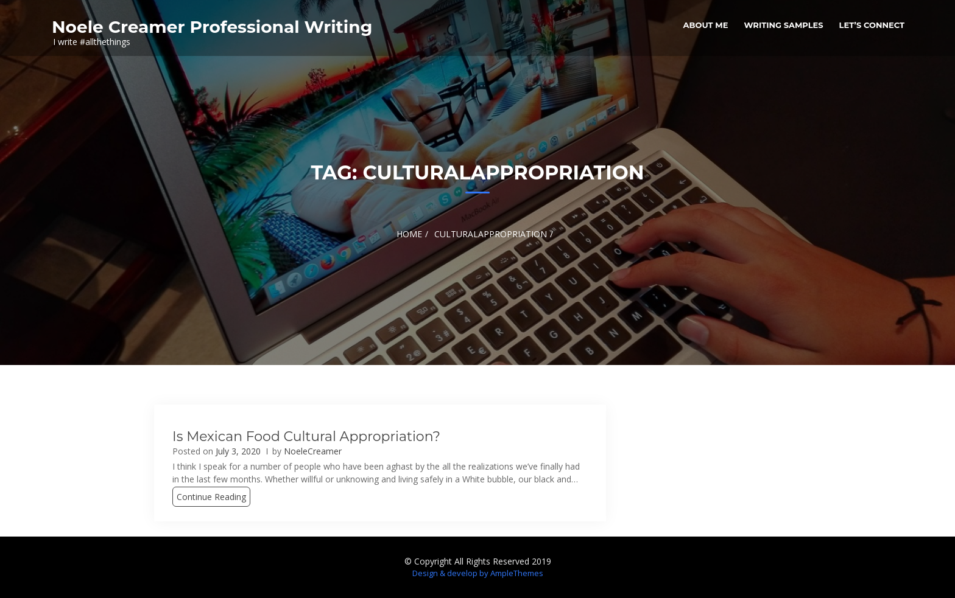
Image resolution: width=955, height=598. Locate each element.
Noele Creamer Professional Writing (212, 26)
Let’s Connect (871, 25)
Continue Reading (211, 496)
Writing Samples (783, 25)
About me (705, 25)
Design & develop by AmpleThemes (477, 573)
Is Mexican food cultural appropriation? (306, 436)
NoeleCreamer (313, 451)
